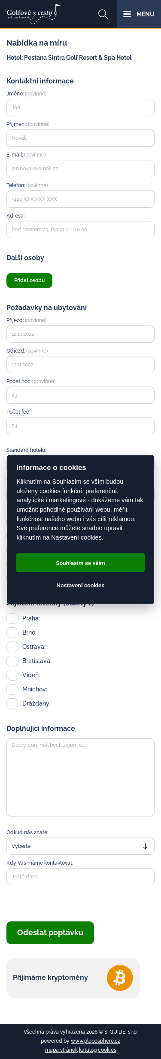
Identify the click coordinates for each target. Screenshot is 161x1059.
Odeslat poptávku (50, 932)
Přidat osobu (29, 280)
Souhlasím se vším (80, 562)
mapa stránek (61, 1050)
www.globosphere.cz (95, 1041)
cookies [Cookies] (107, 1050)
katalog (88, 1050)
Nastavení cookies (81, 585)
